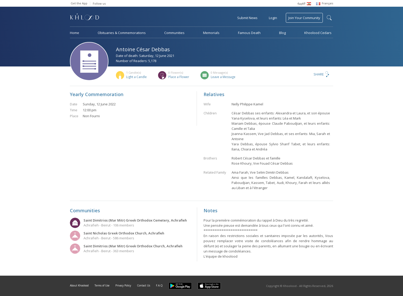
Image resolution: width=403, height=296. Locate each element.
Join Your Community (304, 17)
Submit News (247, 17)
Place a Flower (178, 77)
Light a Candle (136, 77)
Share (319, 74)
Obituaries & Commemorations (122, 32)
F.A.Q (159, 285)
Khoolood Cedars (318, 32)
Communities (174, 32)
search (329, 17)
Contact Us (143, 285)
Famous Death (249, 32)
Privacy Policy (123, 285)
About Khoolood (79, 285)
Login (273, 17)
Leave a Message (223, 77)
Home (74, 32)
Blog (282, 32)
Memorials (211, 32)
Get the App (79, 3)
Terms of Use (102, 285)
